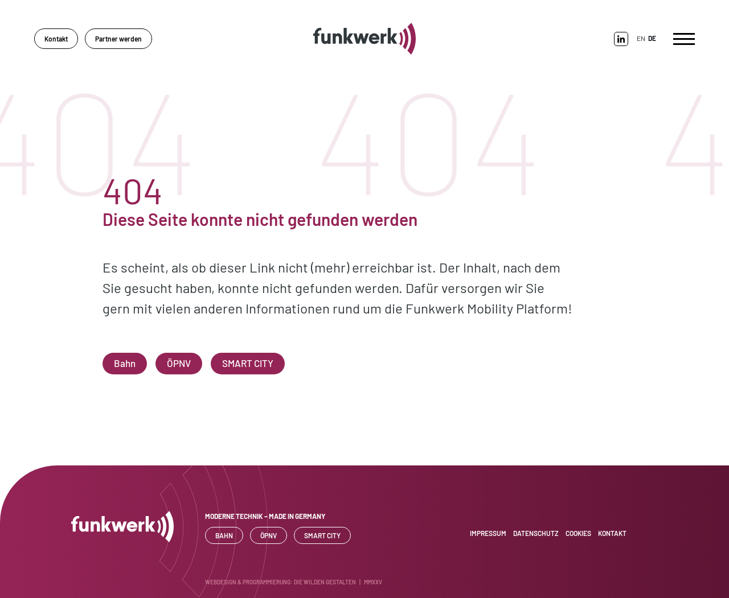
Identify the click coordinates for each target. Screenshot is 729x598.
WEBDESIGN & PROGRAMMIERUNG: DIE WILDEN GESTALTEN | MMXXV (293, 582)
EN (641, 38)
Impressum (488, 533)
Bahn (125, 363)
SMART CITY (247, 363)
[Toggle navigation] (684, 38)
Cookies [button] (578, 533)
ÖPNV (179, 363)
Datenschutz (536, 533)
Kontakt (56, 39)
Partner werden (118, 39)
